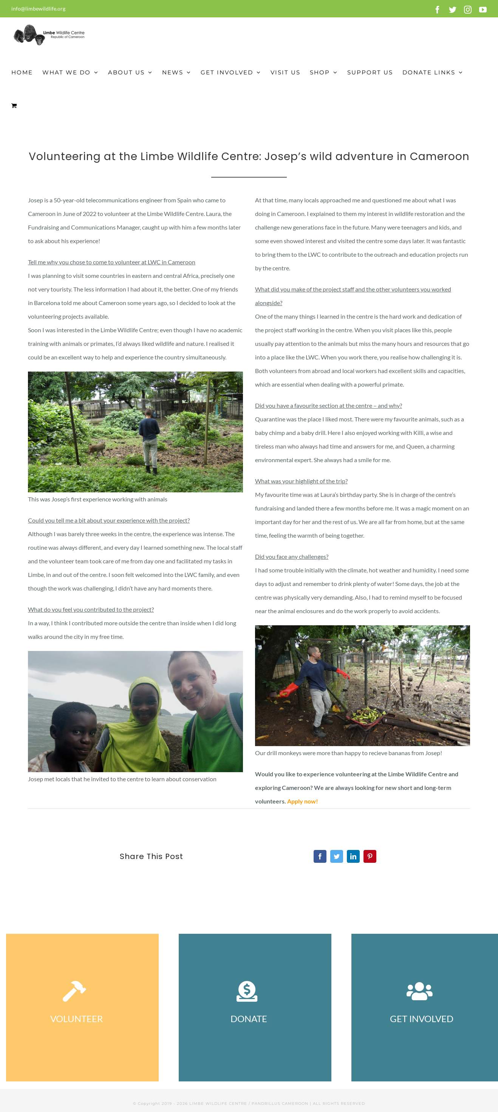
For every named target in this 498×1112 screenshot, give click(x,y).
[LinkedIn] (353, 856)
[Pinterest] (370, 856)
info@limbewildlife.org (38, 8)
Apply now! (302, 801)
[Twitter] (336, 856)
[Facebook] (320, 856)
